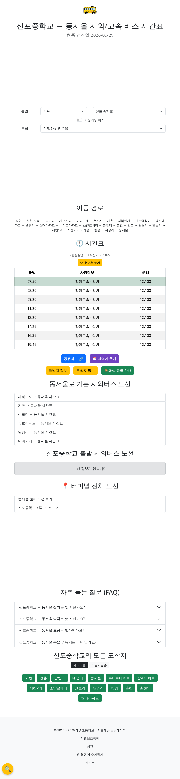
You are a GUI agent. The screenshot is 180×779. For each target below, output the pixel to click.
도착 (24, 128)
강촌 (43, 677)
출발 (24, 111)
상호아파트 (146, 677)
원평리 (98, 688)
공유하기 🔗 (73, 358)
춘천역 (145, 688)
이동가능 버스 (94, 120)
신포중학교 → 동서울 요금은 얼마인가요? (51, 630)
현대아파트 (90, 698)
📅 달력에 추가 (104, 358)
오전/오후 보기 (90, 263)
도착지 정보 (85, 370)
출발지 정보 (58, 370)
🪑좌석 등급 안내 (117, 370)
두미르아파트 (119, 677)
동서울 (95, 677)
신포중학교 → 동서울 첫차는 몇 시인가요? (52, 607)
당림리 (59, 677)
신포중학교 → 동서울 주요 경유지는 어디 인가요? (57, 642)
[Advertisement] (50, 73)
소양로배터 (58, 688)
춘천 (128, 688)
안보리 (80, 688)
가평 (28, 677)
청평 (114, 688)
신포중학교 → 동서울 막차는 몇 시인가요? (52, 618)
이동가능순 (99, 665)
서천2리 (35, 688)
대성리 (77, 677)
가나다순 (79, 665)
